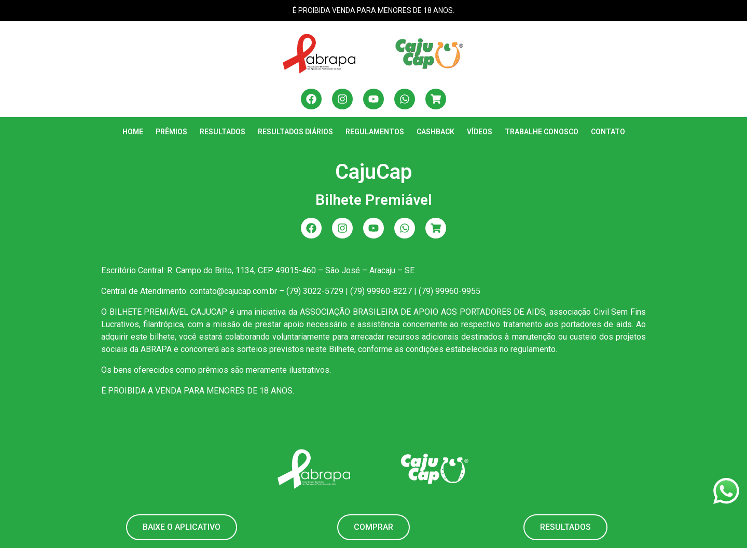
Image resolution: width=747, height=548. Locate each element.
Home (132, 132)
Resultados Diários (295, 132)
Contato (608, 132)
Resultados (222, 132)
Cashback (435, 132)
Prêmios (171, 132)
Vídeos (479, 132)
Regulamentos (374, 132)
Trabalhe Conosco (541, 132)
